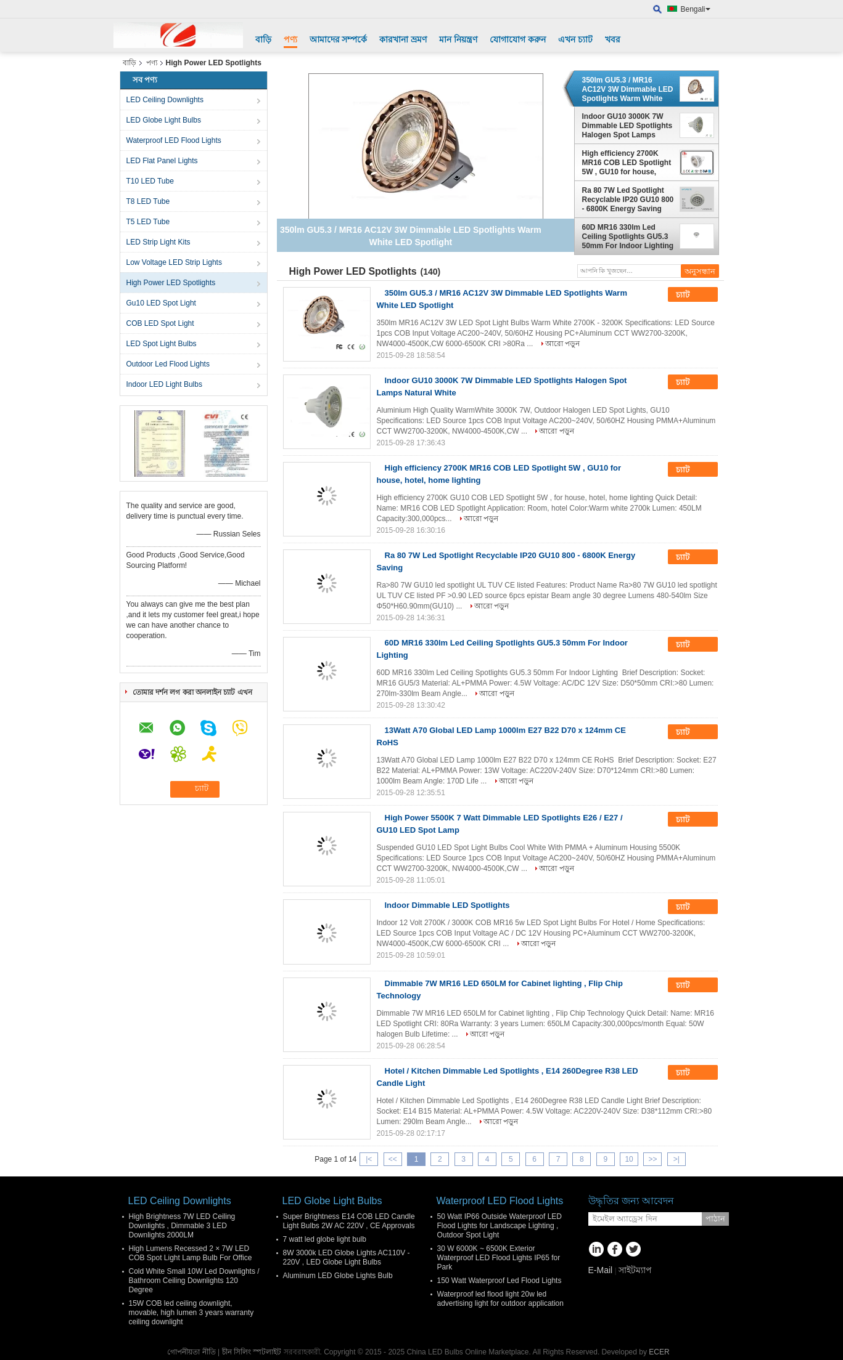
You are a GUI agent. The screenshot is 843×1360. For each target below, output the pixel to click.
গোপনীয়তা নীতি (191, 1352)
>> (652, 1159)
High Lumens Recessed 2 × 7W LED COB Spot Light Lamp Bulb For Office (190, 1253)
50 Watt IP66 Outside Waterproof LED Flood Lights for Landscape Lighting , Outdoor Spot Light (499, 1225)
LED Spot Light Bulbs (161, 343)
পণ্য (290, 39)
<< (393, 1159)
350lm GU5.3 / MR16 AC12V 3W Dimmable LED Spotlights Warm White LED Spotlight (627, 89)
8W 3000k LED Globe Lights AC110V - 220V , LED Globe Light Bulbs (346, 1257)
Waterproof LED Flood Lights (173, 140)
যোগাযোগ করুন (518, 39)
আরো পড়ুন (562, 343)
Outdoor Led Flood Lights (168, 364)
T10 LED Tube (150, 181)
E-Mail (600, 1270)
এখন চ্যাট (575, 39)
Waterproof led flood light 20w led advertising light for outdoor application (500, 1299)
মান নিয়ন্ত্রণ (458, 39)
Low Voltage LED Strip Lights (174, 262)
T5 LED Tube (148, 221)
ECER (659, 1352)
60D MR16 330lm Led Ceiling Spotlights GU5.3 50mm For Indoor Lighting (628, 236)
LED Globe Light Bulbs (163, 120)
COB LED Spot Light (160, 323)
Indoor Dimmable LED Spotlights (447, 905)
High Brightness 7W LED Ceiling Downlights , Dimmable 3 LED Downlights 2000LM (182, 1225)
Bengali (695, 9)
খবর (612, 39)
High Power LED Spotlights (171, 282)
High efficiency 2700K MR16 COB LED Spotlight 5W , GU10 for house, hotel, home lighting (627, 162)
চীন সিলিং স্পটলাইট (252, 1352)
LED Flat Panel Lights (162, 160)
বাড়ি (263, 39)
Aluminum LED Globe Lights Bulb (338, 1275)
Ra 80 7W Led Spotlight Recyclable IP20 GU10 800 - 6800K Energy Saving (628, 199)
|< (369, 1159)
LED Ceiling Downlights (165, 99)
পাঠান (715, 1218)
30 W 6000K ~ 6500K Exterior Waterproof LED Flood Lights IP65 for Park (499, 1257)
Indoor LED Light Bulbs (164, 384)
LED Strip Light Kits (158, 242)
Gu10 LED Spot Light (161, 303)
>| (676, 1159)
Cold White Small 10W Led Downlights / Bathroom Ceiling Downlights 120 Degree (194, 1280)
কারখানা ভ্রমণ (403, 39)
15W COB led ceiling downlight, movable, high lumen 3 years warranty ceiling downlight (191, 1312)
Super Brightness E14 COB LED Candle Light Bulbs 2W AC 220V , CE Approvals (349, 1221)
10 (629, 1159)
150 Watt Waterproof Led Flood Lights (499, 1280)
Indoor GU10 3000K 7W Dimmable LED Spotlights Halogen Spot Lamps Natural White (627, 125)
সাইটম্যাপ (635, 1270)
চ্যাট (691, 295)
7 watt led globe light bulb (324, 1239)
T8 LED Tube (148, 201)
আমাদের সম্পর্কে (339, 39)
